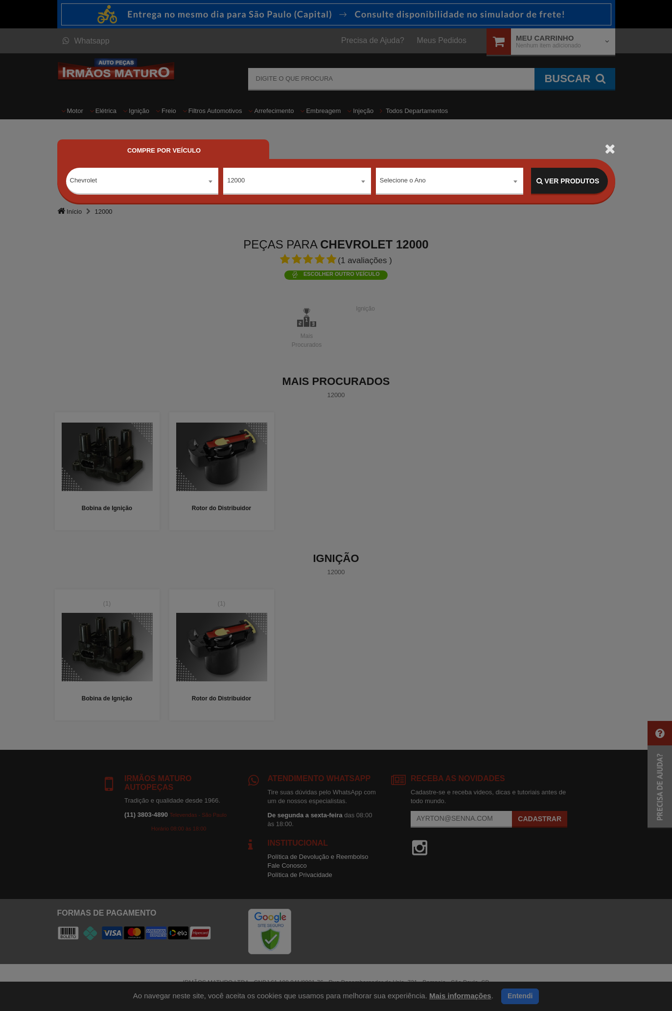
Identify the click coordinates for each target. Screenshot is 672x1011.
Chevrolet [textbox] (83, 180)
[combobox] (142, 181)
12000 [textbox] (236, 180)
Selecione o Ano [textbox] (403, 180)
